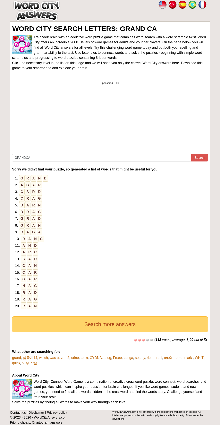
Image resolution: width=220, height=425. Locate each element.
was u (54, 358)
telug (107, 358)
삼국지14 (30, 358)
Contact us (18, 412)
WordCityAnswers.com (50, 417)
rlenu (150, 358)
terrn (84, 358)
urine (75, 358)
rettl (159, 358)
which (43, 358)
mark (188, 358)
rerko (178, 358)
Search (200, 157)
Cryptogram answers (47, 422)
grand (16, 358)
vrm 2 (65, 358)
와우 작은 (29, 363)
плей (168, 358)
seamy (140, 358)
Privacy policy (57, 412)
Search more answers (110, 324)
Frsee (117, 358)
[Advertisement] (110, 114)
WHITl (199, 358)
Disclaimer (36, 412)
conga (128, 358)
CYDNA (96, 358)
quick (16, 363)
